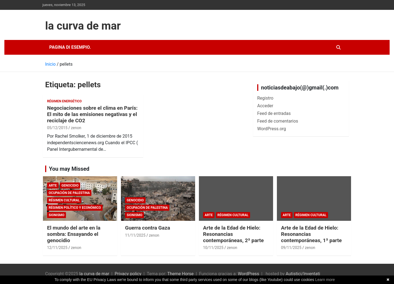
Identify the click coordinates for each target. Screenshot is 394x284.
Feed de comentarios (277, 121)
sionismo (56, 215)
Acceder (265, 105)
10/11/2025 (213, 247)
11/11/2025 (135, 235)
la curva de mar (83, 25)
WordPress (248, 273)
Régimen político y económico (75, 208)
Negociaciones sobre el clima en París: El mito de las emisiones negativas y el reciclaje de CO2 (92, 114)
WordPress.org (271, 128)
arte (53, 185)
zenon (76, 128)
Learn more (325, 279)
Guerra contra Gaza (147, 228)
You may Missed (69, 169)
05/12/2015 (57, 128)
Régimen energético (64, 101)
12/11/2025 (57, 247)
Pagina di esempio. (70, 47)
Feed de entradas (274, 113)
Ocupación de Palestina (69, 193)
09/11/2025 (291, 247)
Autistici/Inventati (303, 273)
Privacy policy (128, 273)
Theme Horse (180, 273)
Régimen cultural (64, 200)
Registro (265, 98)
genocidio (70, 185)
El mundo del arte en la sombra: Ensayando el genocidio (73, 234)
